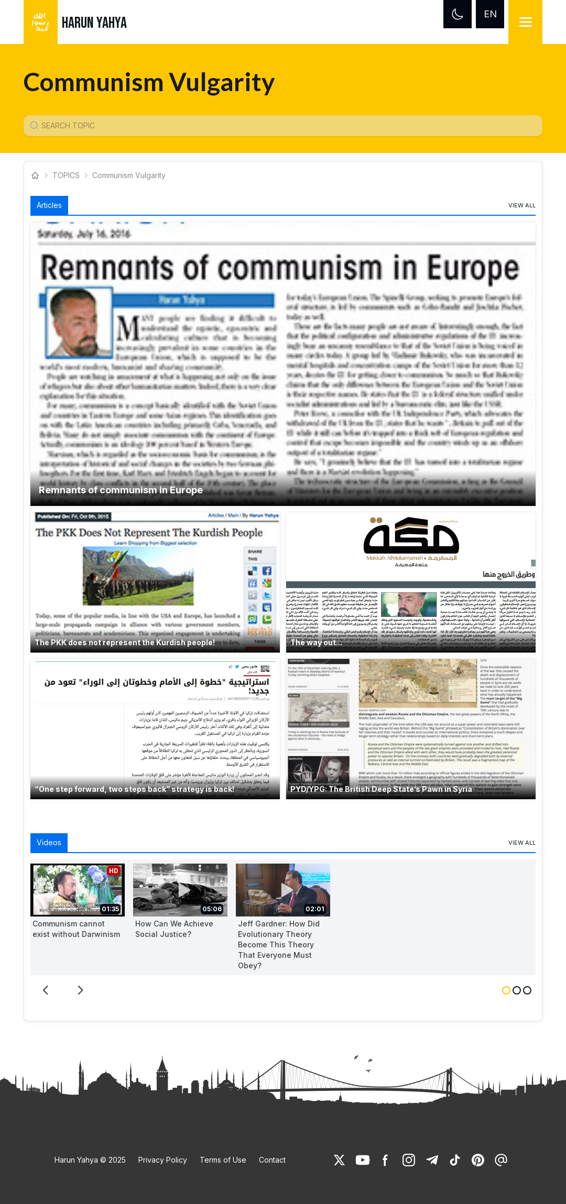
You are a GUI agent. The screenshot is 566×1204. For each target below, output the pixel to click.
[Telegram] (431, 1160)
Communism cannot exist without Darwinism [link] (76, 928)
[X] (339, 1160)
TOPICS (66, 175)
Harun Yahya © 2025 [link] (90, 1159)
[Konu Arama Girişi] (287, 125)
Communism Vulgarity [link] (129, 175)
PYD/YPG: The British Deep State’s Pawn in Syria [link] (381, 789)
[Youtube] (362, 1160)
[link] (522, 205)
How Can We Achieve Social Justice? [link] (174, 928)
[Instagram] (408, 1160)
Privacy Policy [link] (162, 1159)
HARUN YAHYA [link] (94, 23)
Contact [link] (272, 1159)
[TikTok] (454, 1160)
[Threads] (501, 1160)
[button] (283, 364)
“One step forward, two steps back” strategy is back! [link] (134, 789)
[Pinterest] (477, 1160)
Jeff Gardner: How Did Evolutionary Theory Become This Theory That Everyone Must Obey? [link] (279, 944)
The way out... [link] (316, 642)
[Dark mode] (457, 14)
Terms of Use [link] (223, 1159)
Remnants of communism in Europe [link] (121, 489)
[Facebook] (385, 1160)
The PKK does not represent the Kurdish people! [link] (125, 642)
